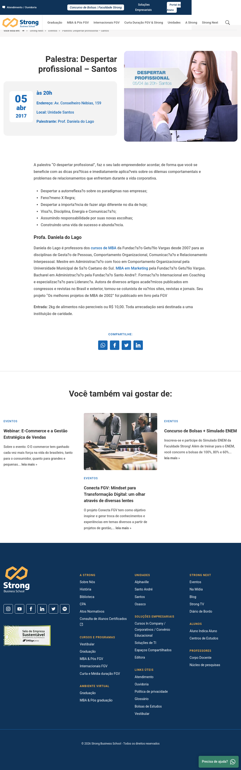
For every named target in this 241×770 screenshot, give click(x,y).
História (85, 589)
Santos (140, 597)
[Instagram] (8, 609)
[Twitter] (53, 609)
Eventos (53, 30)
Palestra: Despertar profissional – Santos (87, 30)
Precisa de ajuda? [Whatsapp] (218, 761)
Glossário (142, 699)
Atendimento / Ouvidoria (20, 5)
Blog (193, 597)
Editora (140, 657)
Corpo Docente (201, 657)
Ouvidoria (142, 684)
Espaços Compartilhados (153, 650)
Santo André (144, 589)
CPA (83, 604)
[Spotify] (64, 609)
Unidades (177, 18)
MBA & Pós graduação (96, 700)
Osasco (140, 604)
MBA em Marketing (132, 268)
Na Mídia (196, 589)
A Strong (193, 18)
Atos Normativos (92, 611)
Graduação (64, 18)
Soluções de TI (145, 643)
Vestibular (87, 644)
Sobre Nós (87, 582)
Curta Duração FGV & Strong (148, 18)
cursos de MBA (103, 248)
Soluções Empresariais (196, 5)
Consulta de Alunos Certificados (103, 621)
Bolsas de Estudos (148, 706)
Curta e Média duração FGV (100, 674)
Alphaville (142, 582)
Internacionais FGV (113, 18)
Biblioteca (87, 597)
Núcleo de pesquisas (205, 665)
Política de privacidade (151, 691)
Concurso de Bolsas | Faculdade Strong (121, 5)
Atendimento (144, 677)
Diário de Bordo (201, 611)
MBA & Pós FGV (86, 18)
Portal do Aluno (226, 5)
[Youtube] (19, 609)
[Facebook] (31, 609)
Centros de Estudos (204, 638)
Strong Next (211, 18)
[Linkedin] (42, 609)
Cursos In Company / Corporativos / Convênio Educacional (152, 629)
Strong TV (197, 604)
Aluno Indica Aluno (203, 631)
